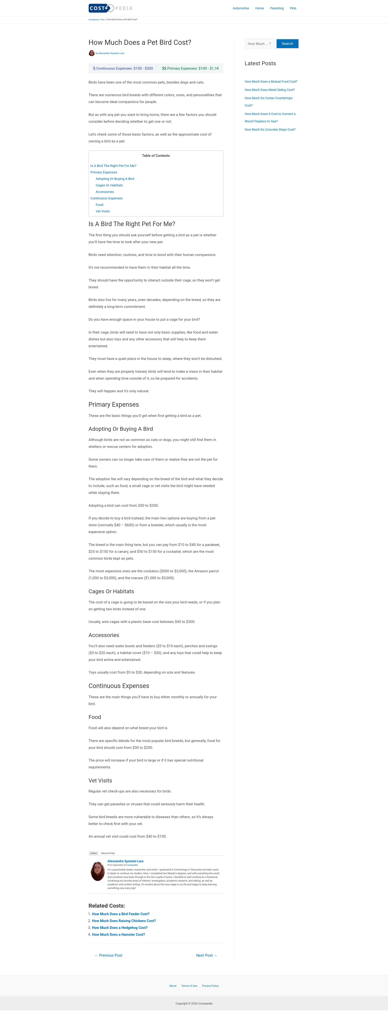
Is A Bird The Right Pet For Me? (115, 166)
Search (287, 43)
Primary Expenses (104, 172)
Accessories (105, 192)
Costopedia (94, 19)
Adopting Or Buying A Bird (116, 179)
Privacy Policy (209, 986)
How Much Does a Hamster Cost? (119, 934)
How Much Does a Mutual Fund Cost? (271, 81)
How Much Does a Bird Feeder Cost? (122, 914)
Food (100, 205)
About (174, 986)
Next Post (206, 955)
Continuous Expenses (107, 198)
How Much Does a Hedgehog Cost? (121, 928)
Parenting (277, 8)
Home (259, 8)
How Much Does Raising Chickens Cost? (125, 921)
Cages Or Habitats (110, 185)
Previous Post (109, 955)
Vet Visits (103, 211)
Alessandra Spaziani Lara (125, 861)
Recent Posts (108, 853)
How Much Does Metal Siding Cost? (270, 90)
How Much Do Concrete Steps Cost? (270, 129)
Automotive (241, 8)
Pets (293, 8)
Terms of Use (189, 986)
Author (93, 853)
